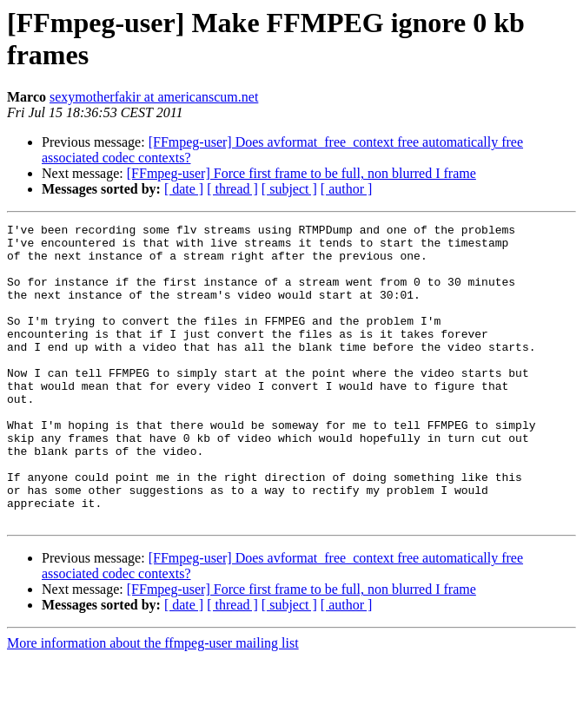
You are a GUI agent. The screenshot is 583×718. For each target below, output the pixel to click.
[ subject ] (289, 188)
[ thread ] (232, 188)
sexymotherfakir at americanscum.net (154, 96)
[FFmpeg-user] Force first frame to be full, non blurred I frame (301, 173)
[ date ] (183, 188)
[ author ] (347, 188)
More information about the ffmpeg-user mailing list (153, 702)
